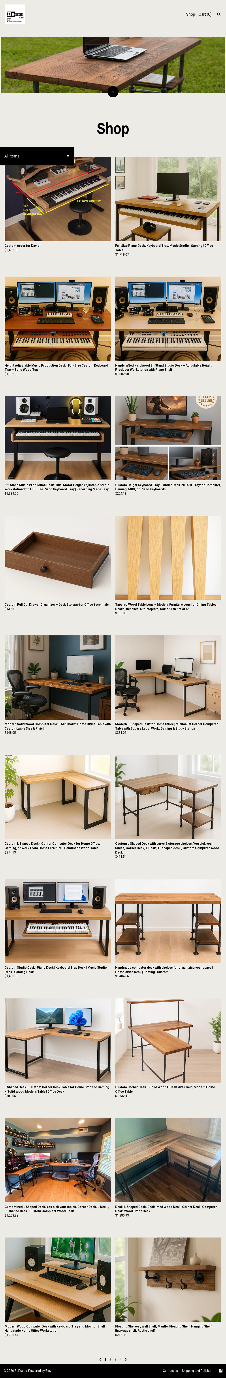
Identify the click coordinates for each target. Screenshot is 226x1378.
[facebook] (220, 1371)
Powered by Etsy (39, 1370)
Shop (190, 14)
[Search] (219, 15)
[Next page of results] (126, 1359)
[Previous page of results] (100, 1359)
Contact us (170, 1370)
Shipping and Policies (196, 1370)
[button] (37, 156)
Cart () (205, 14)
